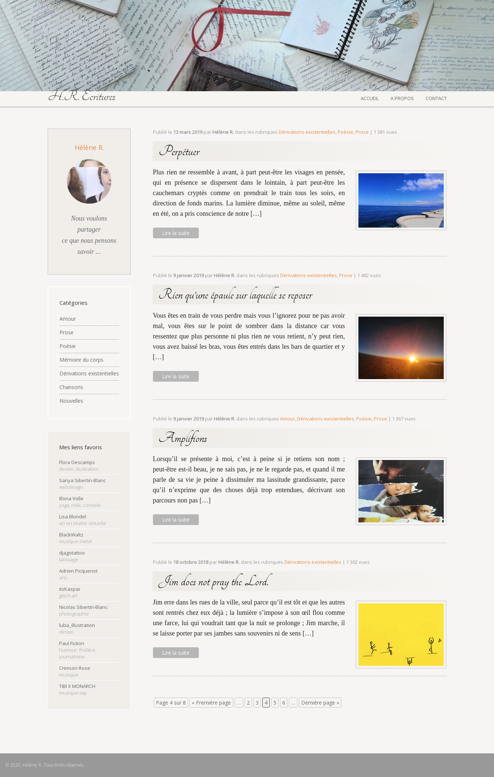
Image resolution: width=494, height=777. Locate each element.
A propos (402, 97)
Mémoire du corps (81, 359)
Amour (67, 318)
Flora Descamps (79, 465)
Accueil (370, 97)
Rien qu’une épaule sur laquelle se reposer (235, 294)
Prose (66, 332)
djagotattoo (72, 556)
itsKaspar (70, 592)
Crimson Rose (74, 671)
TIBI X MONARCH (77, 689)
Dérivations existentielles (89, 373)
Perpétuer (179, 151)
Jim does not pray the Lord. (214, 581)
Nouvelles (71, 400)
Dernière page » (320, 702)
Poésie (67, 346)
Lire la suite (176, 232)
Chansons (71, 387)
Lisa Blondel (82, 519)
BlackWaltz (75, 538)
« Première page (211, 702)
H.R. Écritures (81, 96)
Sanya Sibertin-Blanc (82, 483)
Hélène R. (89, 147)
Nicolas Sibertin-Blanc (83, 610)
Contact (436, 97)
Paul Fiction (77, 650)
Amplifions (183, 438)
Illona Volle (80, 501)
